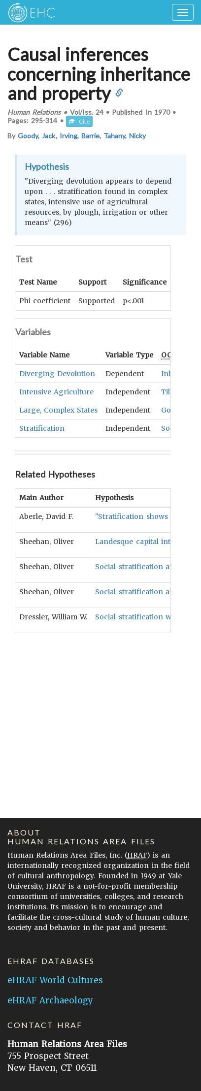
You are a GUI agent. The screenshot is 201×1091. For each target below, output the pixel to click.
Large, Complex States (58, 409)
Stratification (42, 427)
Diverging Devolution (57, 373)
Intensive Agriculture (56, 391)
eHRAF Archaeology (50, 1000)
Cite (79, 121)
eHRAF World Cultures (55, 980)
